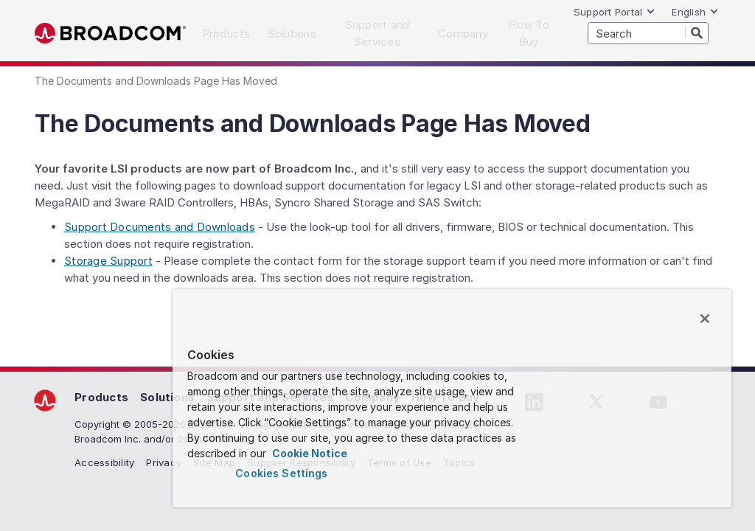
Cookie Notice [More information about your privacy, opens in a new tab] (308, 453)
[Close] (705, 318)
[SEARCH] (648, 33)
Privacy (163, 462)
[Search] (697, 32)
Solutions (167, 397)
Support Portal (615, 12)
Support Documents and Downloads (159, 227)
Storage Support (108, 261)
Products (101, 397)
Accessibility (104, 462)
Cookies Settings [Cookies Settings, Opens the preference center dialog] (281, 473)
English (695, 12)
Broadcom (110, 33)
